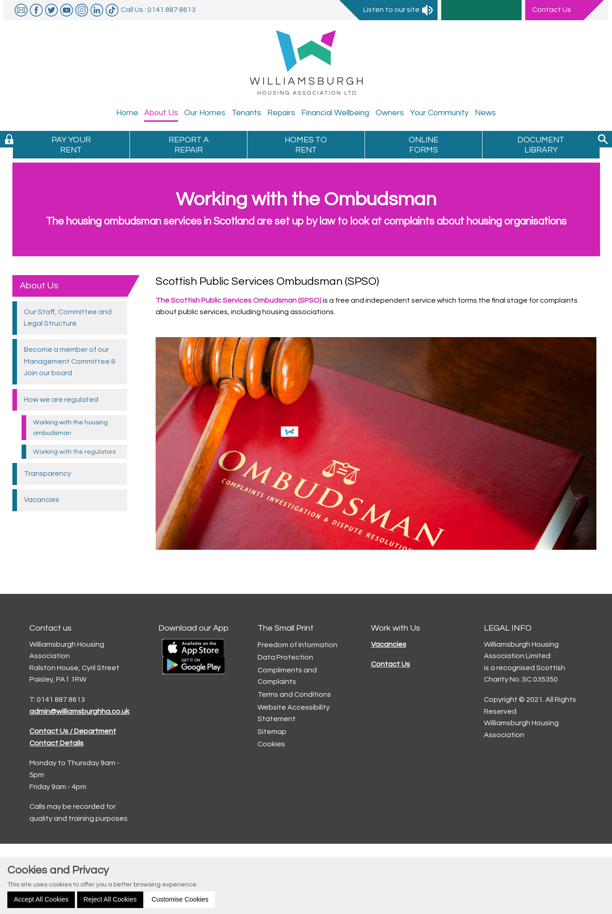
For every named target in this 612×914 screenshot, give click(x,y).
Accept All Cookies (41, 899)
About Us (39, 285)
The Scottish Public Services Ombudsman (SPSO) (238, 300)
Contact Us (390, 664)
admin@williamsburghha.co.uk (79, 711)
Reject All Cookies (110, 899)
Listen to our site (398, 9)
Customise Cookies (180, 899)
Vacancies (388, 644)
